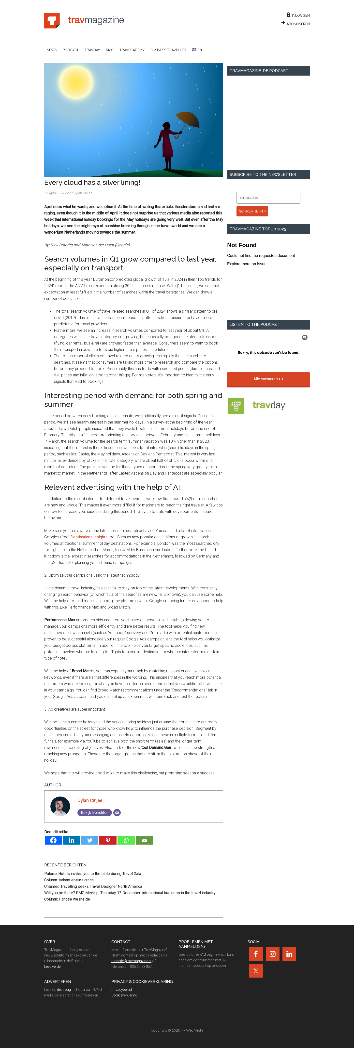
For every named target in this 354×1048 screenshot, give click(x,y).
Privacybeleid (121, 990)
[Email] (117, 812)
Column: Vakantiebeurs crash (69, 880)
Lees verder (53, 966)
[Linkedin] (71, 840)
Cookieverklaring (124, 995)
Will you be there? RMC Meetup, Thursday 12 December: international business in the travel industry (130, 892)
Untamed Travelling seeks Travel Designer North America (93, 886)
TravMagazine (84, 21)
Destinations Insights (89, 537)
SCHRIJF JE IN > (252, 211)
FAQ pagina (208, 954)
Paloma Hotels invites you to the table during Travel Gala (92, 873)
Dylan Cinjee (89, 800)
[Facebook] (53, 840)
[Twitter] (89, 840)
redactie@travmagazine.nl (131, 961)
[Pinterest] (108, 840)
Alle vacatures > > (268, 379)
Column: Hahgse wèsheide (67, 899)
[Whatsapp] (126, 840)
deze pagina (66, 990)
